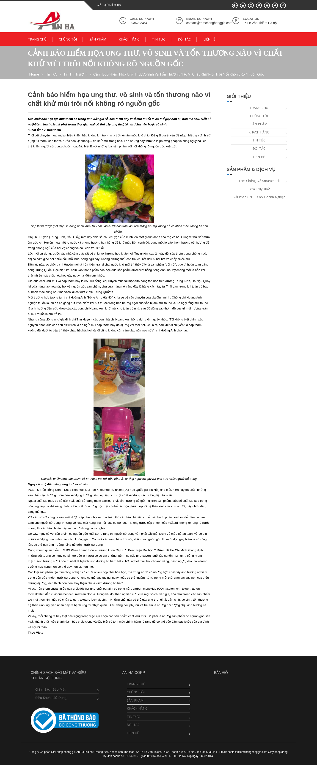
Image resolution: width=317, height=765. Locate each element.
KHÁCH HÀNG (129, 39)
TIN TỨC (158, 39)
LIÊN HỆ (209, 39)
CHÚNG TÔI (68, 39)
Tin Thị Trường (75, 74)
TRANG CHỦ (37, 39)
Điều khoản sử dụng (50, 697)
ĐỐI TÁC (184, 39)
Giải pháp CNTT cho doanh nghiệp (258, 197)
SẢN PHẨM (97, 39)
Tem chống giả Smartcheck (259, 181)
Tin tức (51, 74)
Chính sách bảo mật (50, 689)
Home (34, 74)
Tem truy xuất (259, 189)
